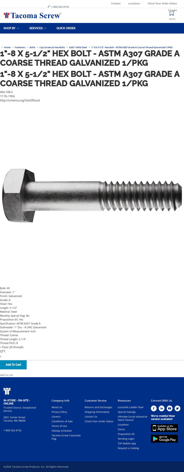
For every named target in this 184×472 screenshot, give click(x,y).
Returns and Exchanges (98, 407)
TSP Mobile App (127, 443)
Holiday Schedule (62, 430)
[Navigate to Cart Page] (172, 15)
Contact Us (91, 416)
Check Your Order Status (162, 3)
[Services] (35, 28)
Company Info (60, 400)
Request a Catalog (128, 448)
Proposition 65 (126, 434)
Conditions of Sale (62, 421)
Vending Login (126, 438)
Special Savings (127, 412)
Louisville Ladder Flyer (131, 407)
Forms (121, 429)
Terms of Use (59, 426)
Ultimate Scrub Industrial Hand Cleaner (132, 418)
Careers (56, 416)
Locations (134, 3)
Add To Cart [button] (13, 364)
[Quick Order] (65, 28)
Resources (124, 400)
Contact (116, 3)
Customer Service (96, 400)
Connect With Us (161, 400)
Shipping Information (97, 412)
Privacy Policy (59, 412)
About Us (57, 407)
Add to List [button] (6, 375)
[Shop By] (9, 28)
